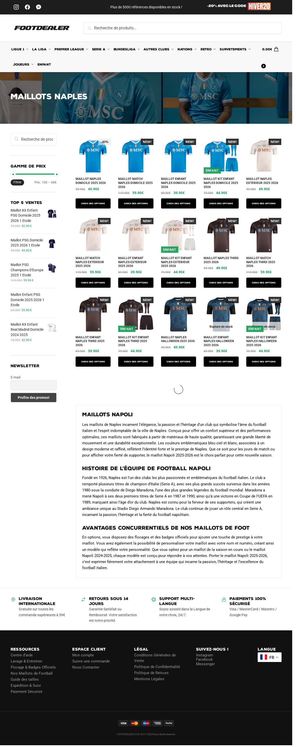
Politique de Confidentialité (157, 667)
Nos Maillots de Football (32, 673)
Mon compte (83, 655)
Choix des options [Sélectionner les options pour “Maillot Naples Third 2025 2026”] (221, 282)
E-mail (15, 377)
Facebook (204, 659)
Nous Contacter (85, 667)
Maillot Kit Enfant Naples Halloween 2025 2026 (261, 341)
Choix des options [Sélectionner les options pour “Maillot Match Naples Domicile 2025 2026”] (136, 203)
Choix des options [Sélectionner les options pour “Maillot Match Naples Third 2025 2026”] (264, 282)
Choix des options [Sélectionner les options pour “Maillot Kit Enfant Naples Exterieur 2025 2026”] (178, 282)
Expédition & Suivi (26, 685)
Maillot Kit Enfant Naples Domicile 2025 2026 (221, 183)
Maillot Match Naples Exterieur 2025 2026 (90, 262)
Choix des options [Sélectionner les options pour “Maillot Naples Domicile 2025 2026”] (93, 203)
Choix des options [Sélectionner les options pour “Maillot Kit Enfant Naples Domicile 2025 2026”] (221, 203)
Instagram (204, 655)
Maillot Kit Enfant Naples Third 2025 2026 (133, 341)
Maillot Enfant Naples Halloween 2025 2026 (219, 341)
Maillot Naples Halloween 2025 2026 (178, 339)
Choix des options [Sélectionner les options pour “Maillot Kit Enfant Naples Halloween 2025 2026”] (264, 361)
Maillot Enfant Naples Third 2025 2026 (90, 341)
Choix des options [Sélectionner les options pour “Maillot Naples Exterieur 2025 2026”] (264, 203)
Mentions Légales (149, 679)
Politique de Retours (151, 673)
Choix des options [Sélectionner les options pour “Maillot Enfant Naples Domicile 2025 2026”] (178, 203)
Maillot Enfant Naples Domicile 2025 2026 (178, 183)
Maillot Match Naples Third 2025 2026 (260, 262)
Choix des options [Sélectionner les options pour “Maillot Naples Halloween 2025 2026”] (178, 361)
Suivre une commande (91, 661)
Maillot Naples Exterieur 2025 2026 (262, 181)
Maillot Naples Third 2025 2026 (221, 260)
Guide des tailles (25, 679)
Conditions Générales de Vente (155, 658)
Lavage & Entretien (26, 661)
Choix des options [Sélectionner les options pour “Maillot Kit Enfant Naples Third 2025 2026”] (136, 361)
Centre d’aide (22, 655)
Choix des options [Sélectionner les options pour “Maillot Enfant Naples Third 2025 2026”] (93, 361)
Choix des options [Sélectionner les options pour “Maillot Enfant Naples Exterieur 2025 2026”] (136, 282)
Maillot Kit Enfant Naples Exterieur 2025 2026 (176, 262)
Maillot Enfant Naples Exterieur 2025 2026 (132, 262)
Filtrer (17, 182)
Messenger (205, 664)
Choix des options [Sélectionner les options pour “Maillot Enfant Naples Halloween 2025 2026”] (221, 361)
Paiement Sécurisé (26, 691)
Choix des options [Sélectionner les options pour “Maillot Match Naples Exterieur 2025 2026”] (93, 282)
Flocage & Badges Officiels (33, 667)
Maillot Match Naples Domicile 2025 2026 (135, 183)
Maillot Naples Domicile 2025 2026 (91, 181)
